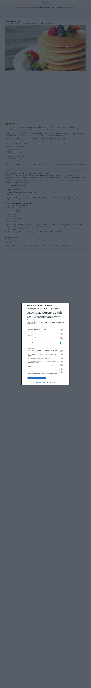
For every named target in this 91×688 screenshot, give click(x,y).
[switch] (61, 329)
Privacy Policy (52, 382)
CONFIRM (36, 378)
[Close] (67, 305)
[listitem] (45, 327)
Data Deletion (38, 382)
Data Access (45, 382)
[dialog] (46, 344)
